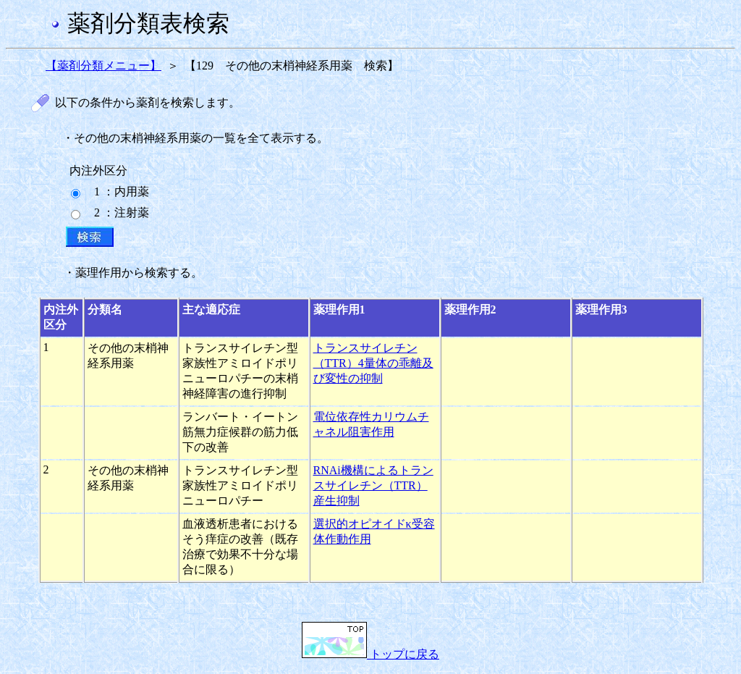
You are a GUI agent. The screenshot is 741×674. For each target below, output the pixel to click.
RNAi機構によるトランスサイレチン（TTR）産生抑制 (373, 485)
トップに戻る (370, 654)
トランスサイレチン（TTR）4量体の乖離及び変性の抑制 (373, 363)
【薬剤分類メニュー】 (103, 65)
